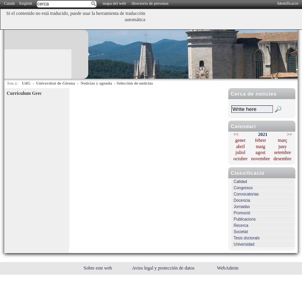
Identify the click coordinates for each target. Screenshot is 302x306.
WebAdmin (227, 268)
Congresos (243, 188)
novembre (260, 158)
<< (236, 134)
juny (282, 146)
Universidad (244, 244)
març (282, 140)
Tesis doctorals (247, 238)
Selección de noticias (134, 83)
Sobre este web (98, 268)
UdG (26, 83)
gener (240, 140)
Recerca (241, 225)
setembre (282, 152)
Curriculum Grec (24, 93)
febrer (260, 140)
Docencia (242, 200)
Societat (241, 232)
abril (240, 146)
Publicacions (245, 219)
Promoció (242, 213)
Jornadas (242, 207)
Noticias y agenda (96, 83)
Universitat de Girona (55, 83)
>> (289, 134)
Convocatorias (246, 194)
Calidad (240, 181)
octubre (240, 158)
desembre (282, 158)
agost (261, 152)
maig (260, 146)
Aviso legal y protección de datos (164, 268)
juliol (240, 152)
